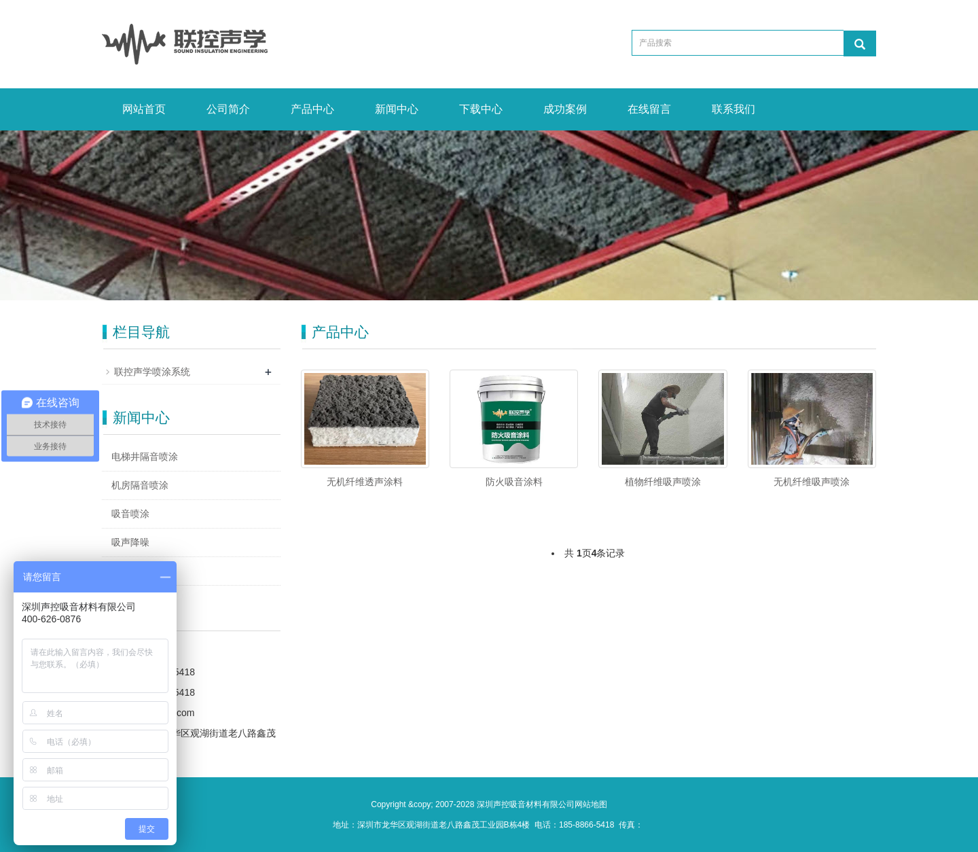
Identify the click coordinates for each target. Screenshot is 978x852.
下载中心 (481, 109)
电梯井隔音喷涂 (144, 456)
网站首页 (144, 109)
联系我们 (733, 109)
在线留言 (649, 109)
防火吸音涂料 (514, 481)
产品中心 (312, 109)
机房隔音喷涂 (139, 485)
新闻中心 (396, 109)
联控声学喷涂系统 (152, 371)
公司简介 (228, 109)
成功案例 (565, 109)
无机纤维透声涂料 (365, 481)
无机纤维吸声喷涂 (812, 481)
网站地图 (591, 804)
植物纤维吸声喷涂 (663, 481)
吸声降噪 (130, 542)
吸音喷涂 (130, 513)
